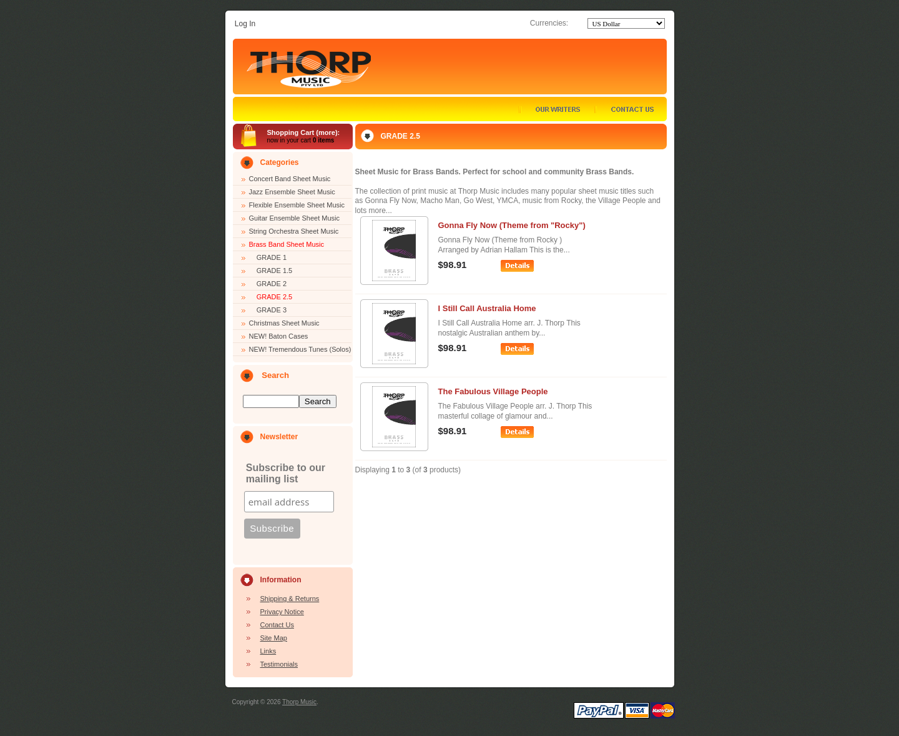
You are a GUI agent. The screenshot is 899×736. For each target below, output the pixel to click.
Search (275, 375)
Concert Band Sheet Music (290, 178)
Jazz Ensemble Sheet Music (292, 192)
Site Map (273, 638)
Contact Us (277, 625)
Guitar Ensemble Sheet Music (294, 218)
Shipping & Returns (290, 598)
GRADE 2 (268, 283)
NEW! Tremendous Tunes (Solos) (300, 349)
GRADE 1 (268, 257)
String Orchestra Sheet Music (294, 231)
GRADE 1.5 (271, 270)
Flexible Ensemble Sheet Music (297, 205)
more (326, 132)
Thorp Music (299, 702)
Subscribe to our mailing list (285, 473)
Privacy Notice (282, 611)
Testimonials (279, 664)
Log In (245, 23)
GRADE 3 (268, 310)
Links (268, 651)
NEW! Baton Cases (278, 336)
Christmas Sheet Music (284, 323)
